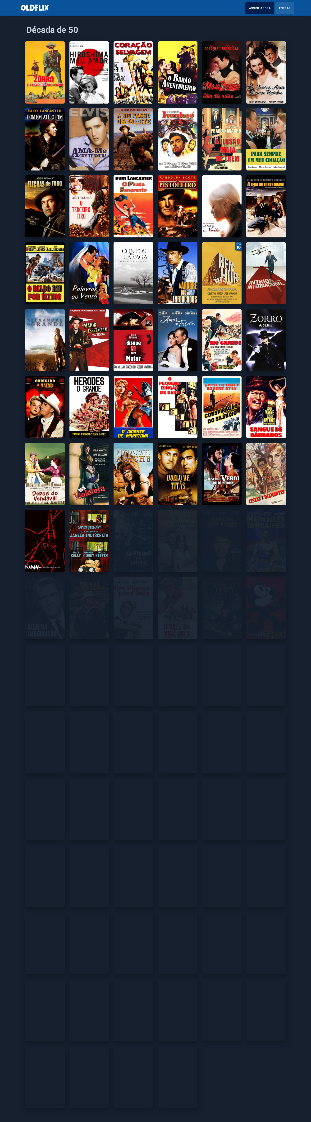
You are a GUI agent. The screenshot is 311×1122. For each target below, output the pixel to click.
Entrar (285, 8)
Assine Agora (260, 8)
